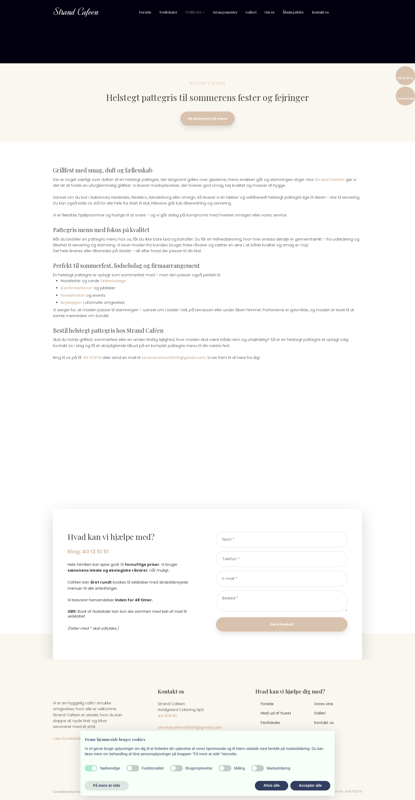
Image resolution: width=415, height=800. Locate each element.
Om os (269, 12)
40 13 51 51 (92, 357)
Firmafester (73, 295)
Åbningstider (293, 12)
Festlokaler (168, 12)
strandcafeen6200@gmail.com (173, 357)
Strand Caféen (330, 179)
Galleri (250, 12)
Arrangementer (225, 12)
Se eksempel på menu (208, 118)
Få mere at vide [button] (106, 785)
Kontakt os (320, 12)
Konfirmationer (77, 288)
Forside (145, 12)
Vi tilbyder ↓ (195, 12)
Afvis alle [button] (271, 785)
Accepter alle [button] (310, 785)
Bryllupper (71, 302)
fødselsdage (113, 280)
